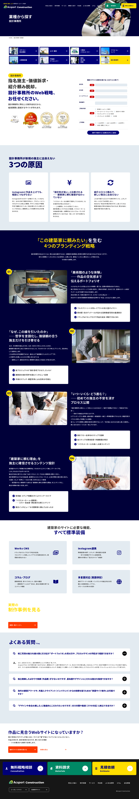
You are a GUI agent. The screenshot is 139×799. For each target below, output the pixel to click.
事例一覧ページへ (16, 625)
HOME (10, 37)
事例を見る (44, 750)
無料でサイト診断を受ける (18, 750)
